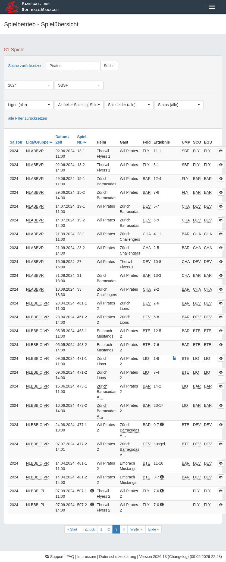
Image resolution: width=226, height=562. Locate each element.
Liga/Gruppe (39, 142)
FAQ (70, 556)
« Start (72, 529)
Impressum (86, 556)
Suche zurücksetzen (25, 65)
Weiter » (136, 529)
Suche (109, 65)
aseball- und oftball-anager (40, 7)
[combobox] (29, 85)
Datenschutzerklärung (117, 556)
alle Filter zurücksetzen (27, 118)
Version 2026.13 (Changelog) (164, 556)
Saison (16, 142)
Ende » (153, 529)
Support (54, 556)
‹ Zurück (89, 529)
